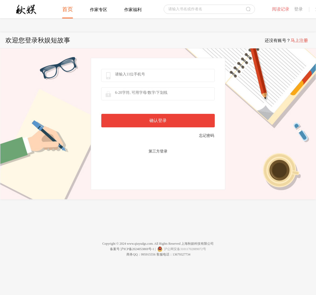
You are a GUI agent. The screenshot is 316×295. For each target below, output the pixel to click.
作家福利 (133, 9)
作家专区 (98, 9)
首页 (67, 9)
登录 (298, 9)
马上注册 (299, 40)
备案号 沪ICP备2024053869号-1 (132, 249)
